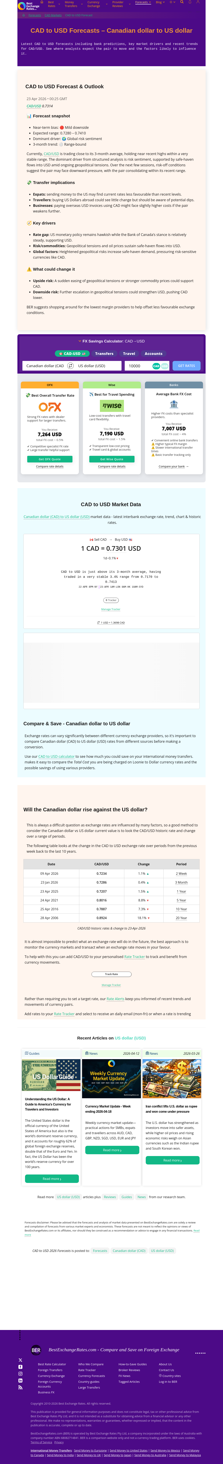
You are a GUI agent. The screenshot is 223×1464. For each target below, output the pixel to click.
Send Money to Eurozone (90, 1450)
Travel (129, 353)
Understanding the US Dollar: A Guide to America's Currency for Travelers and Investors (48, 1104)
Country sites (172, 1376)
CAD (156, 366)
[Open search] (182, 6)
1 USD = (111, 622)
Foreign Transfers (50, 1370)
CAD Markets (53, 15)
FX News (124, 1376)
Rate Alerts (116, 998)
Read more (51, 1178)
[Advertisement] (111, 1298)
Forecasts (143, 2)
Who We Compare (91, 1364)
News (91, 1053)
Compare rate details (49, 466)
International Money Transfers (51, 1450)
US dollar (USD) (68, 1197)
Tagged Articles (129, 1382)
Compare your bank (172, 466)
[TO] (97, 366)
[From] (45, 366)
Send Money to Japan (117, 1455)
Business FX (46, 1392)
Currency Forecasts (91, 1376)
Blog (160, 2)
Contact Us (166, 1370)
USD (165, 366)
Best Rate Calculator (52, 1364)
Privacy (59, 1442)
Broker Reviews (129, 1370)
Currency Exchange (97, 4)
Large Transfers (89, 1387)
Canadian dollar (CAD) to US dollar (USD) (56, 516)
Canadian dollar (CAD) (129, 1251)
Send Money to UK (89, 1455)
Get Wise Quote (111, 459)
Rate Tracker (134, 956)
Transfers (104, 353)
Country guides (88, 1382)
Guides (32, 1053)
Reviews (110, 1197)
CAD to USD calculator (56, 756)
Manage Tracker (111, 609)
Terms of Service (41, 1442)
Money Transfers (74, 4)
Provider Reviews (121, 4)
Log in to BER (168, 1382)
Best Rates (54, 4)
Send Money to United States (129, 1450)
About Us (165, 1364)
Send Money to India (60, 1455)
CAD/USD (34, 106)
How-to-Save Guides (133, 1364)
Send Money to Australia (150, 1455)
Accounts (154, 353)
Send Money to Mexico (165, 1450)
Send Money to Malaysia (185, 1455)
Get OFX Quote (50, 459)
